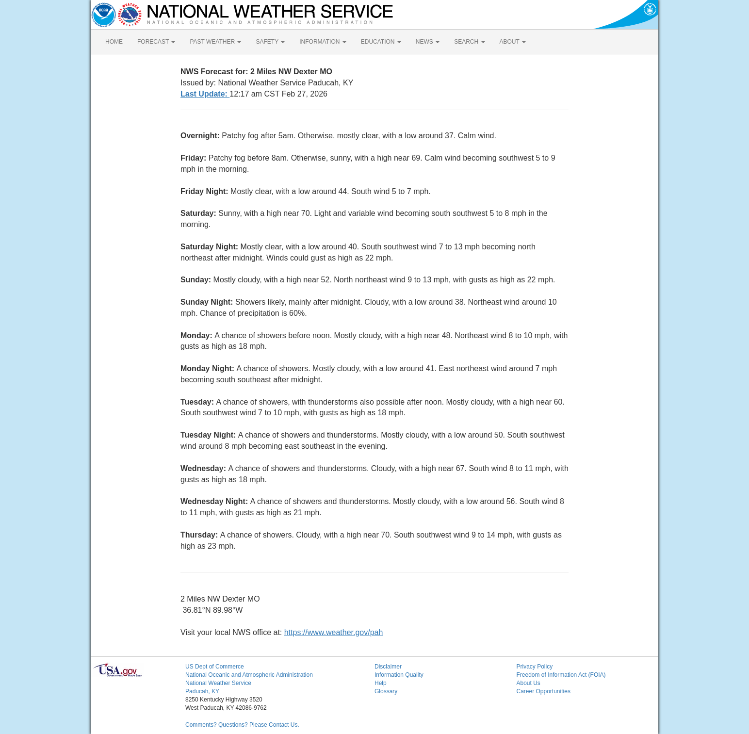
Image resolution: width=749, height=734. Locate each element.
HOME (114, 41)
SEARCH (469, 41)
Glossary (385, 691)
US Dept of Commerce (214, 666)
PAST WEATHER (215, 41)
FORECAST (156, 41)
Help (380, 683)
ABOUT (513, 41)
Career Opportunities (543, 691)
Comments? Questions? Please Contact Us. (242, 724)
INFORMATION (322, 41)
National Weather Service (218, 683)
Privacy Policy (535, 666)
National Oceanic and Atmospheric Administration (249, 674)
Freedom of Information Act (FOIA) (561, 674)
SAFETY (270, 41)
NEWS (428, 41)
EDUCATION (381, 41)
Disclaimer (388, 666)
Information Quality (398, 674)
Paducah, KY (202, 691)
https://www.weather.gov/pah (333, 632)
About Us (528, 683)
